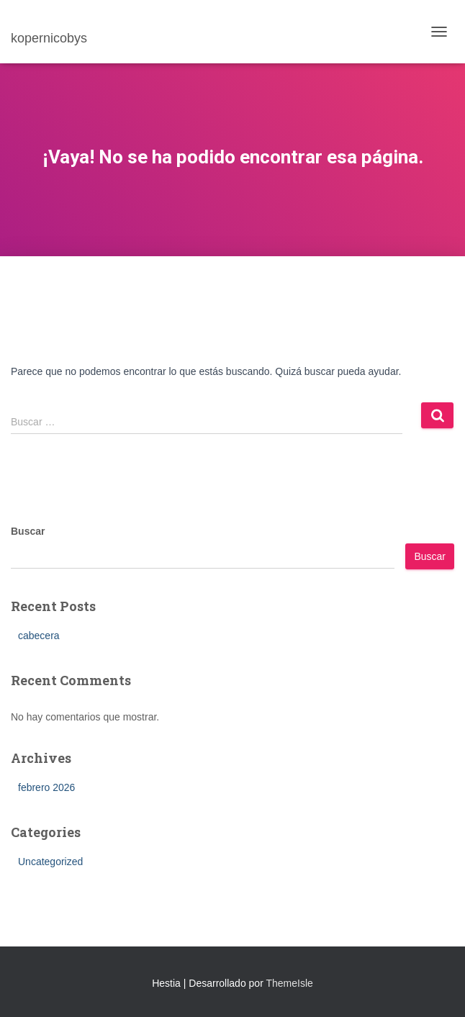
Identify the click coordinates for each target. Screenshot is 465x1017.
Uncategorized (50, 861)
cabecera (39, 635)
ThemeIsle (289, 983)
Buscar (28, 531)
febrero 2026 (46, 787)
